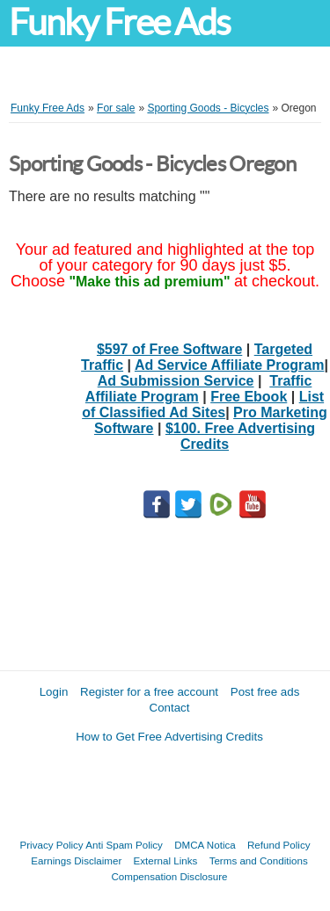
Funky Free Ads (119, 22)
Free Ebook (248, 396)
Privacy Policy (52, 844)
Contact (170, 707)
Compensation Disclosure (169, 876)
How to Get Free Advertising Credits (169, 736)
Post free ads (265, 691)
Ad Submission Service (176, 380)
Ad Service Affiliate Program (229, 365)
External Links (166, 860)
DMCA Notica (205, 844)
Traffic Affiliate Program (198, 388)
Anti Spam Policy (124, 844)
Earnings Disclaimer (76, 860)
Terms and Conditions (258, 860)
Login (54, 691)
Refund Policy (279, 844)
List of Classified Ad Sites (203, 404)
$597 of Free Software (169, 349)
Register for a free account (149, 691)
